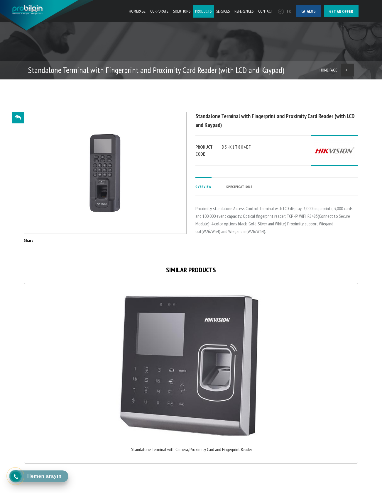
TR (284, 11)
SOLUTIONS (181, 11)
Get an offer (341, 11)
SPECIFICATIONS (239, 186)
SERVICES (223, 11)
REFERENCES (243, 11)
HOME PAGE (328, 70)
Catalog (308, 11)
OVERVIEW (203, 186)
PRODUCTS (203, 11)
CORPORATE (159, 11)
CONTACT (265, 11)
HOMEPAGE (137, 11)
